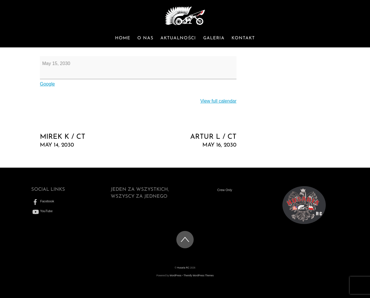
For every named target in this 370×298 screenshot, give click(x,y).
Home (122, 38)
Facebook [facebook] (42, 201)
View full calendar (218, 101)
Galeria (214, 38)
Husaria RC (183, 267)
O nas (145, 38)
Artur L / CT (190, 141)
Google (47, 84)
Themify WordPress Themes (199, 275)
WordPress (176, 275)
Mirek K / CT (86, 141)
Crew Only (224, 190)
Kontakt (243, 38)
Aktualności (178, 38)
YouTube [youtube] (42, 211)
